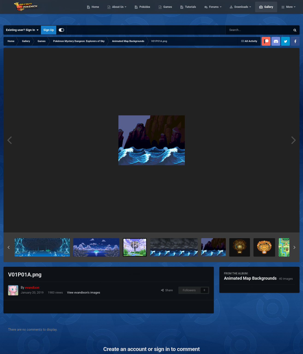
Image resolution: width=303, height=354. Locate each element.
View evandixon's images (83, 292)
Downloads (263, 11)
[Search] (247, 30)
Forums (236, 11)
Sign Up (48, 30)
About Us (140, 11)
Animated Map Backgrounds (250, 278)
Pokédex (166, 11)
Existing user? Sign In (22, 30)
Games (189, 11)
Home (117, 11)
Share (167, 290)
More (289, 11)
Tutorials (212, 11)
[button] (8, 247)
